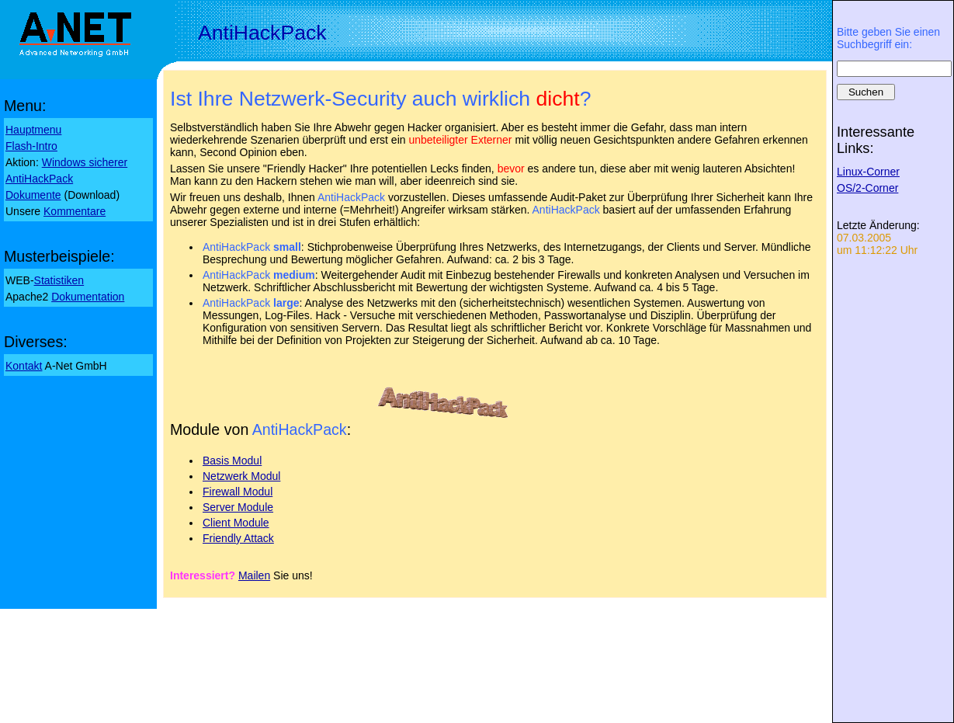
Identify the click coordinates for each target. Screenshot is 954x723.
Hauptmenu (33, 129)
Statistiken (59, 280)
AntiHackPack (39, 178)
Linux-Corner (868, 171)
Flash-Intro (31, 146)
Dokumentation (87, 296)
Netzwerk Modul (241, 476)
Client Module (236, 522)
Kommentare (74, 211)
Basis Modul (232, 460)
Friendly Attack (238, 538)
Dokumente (33, 195)
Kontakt (23, 366)
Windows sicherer (84, 162)
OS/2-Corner (867, 188)
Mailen (254, 575)
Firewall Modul (237, 491)
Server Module (238, 507)
